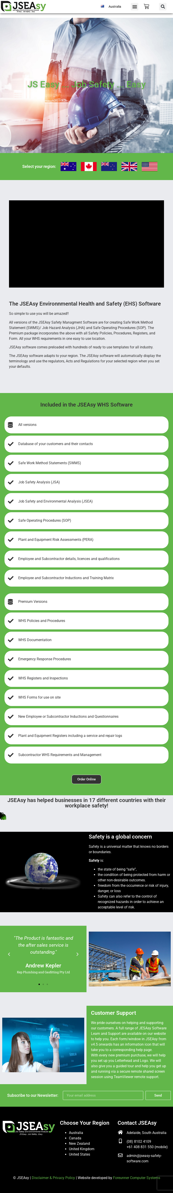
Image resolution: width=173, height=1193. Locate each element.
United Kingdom (81, 1149)
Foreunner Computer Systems (136, 1178)
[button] (134, 6)
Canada (75, 1138)
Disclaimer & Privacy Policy (53, 1178)
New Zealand (79, 1143)
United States (79, 1154)
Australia (115, 6)
